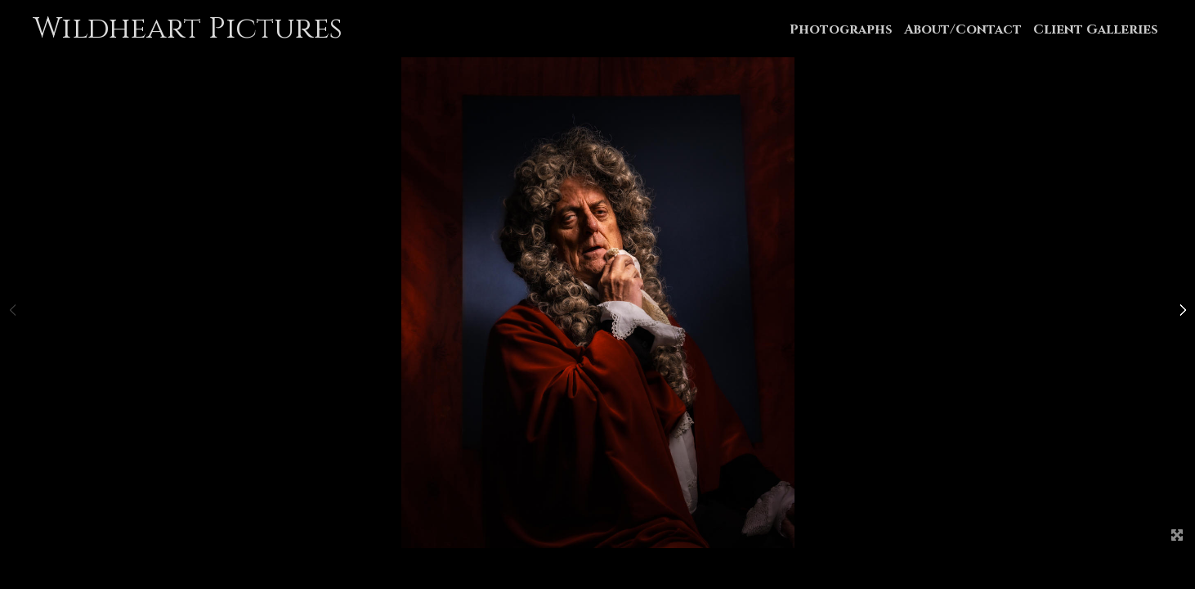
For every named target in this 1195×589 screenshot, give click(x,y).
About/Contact (963, 29)
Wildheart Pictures (187, 28)
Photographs (841, 29)
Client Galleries (1095, 29)
